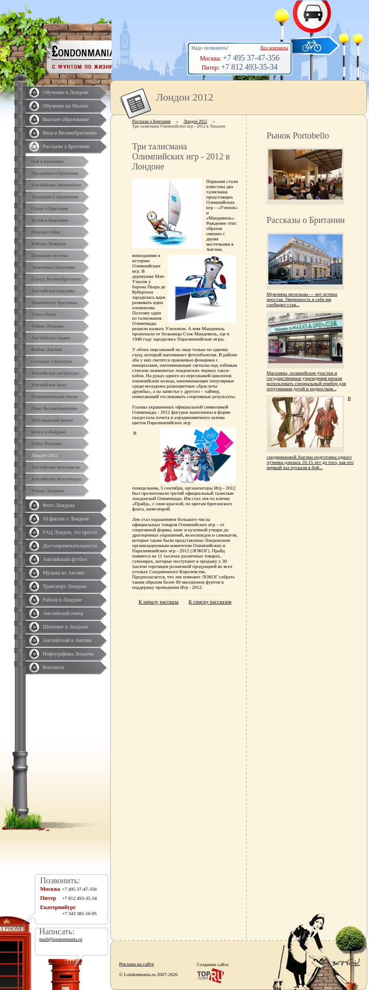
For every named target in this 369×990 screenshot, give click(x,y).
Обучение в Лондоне (66, 92)
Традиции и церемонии (55, 196)
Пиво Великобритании (54, 408)
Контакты (53, 667)
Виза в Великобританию (70, 133)
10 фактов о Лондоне (66, 519)
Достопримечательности (70, 546)
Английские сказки (50, 337)
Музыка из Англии (64, 573)
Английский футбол (65, 559)
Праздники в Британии (54, 173)
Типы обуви (43, 314)
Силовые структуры (51, 361)
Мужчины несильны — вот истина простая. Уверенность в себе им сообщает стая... (302, 299)
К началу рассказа (159, 602)
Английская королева (52, 290)
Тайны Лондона (47, 325)
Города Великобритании (56, 278)
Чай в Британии (47, 161)
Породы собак (45, 231)
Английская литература (55, 372)
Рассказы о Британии (66, 146)
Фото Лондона (59, 505)
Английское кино (49, 384)
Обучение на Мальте (65, 106)
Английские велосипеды (56, 478)
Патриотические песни (54, 396)
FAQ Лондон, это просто (70, 532)
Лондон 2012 (44, 455)
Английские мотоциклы (55, 467)
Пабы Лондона (46, 443)
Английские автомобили (56, 184)
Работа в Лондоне (62, 600)
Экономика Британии (53, 267)
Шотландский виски (52, 419)
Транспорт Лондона (65, 586)
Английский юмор (63, 613)
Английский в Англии (67, 640)
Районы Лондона (48, 243)
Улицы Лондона (47, 490)
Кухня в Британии (49, 220)
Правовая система (49, 255)
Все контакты (274, 47)
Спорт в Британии (49, 208)
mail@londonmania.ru (60, 939)
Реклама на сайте (136, 963)
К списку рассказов (210, 602)
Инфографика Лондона (68, 654)
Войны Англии (46, 349)
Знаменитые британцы (54, 302)
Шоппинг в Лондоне (65, 627)
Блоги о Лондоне (48, 431)
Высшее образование (66, 119)
